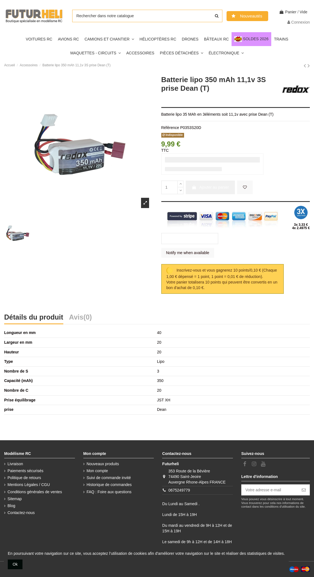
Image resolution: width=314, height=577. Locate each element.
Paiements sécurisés (25, 471)
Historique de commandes (109, 484)
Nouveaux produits (103, 464)
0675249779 (179, 490)
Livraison (15, 464)
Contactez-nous (21, 512)
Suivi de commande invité (109, 477)
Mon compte (97, 471)
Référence (170, 127)
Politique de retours (24, 477)
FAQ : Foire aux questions (109, 492)
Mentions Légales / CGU (28, 484)
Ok (15, 564)
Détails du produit (33, 318)
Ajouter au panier (210, 187)
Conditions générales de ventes (34, 492)
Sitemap (14, 499)
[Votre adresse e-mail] (270, 490)
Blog (11, 505)
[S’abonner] (304, 490)
